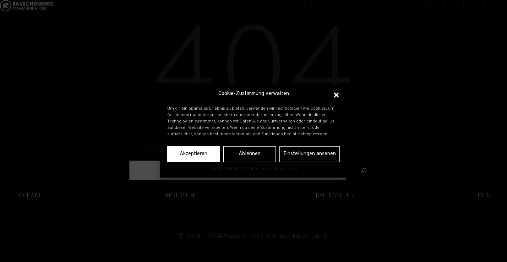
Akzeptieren (193, 154)
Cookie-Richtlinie (226, 169)
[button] (336, 94)
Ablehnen (250, 154)
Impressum (286, 169)
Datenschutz (259, 169)
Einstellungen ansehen (309, 154)
